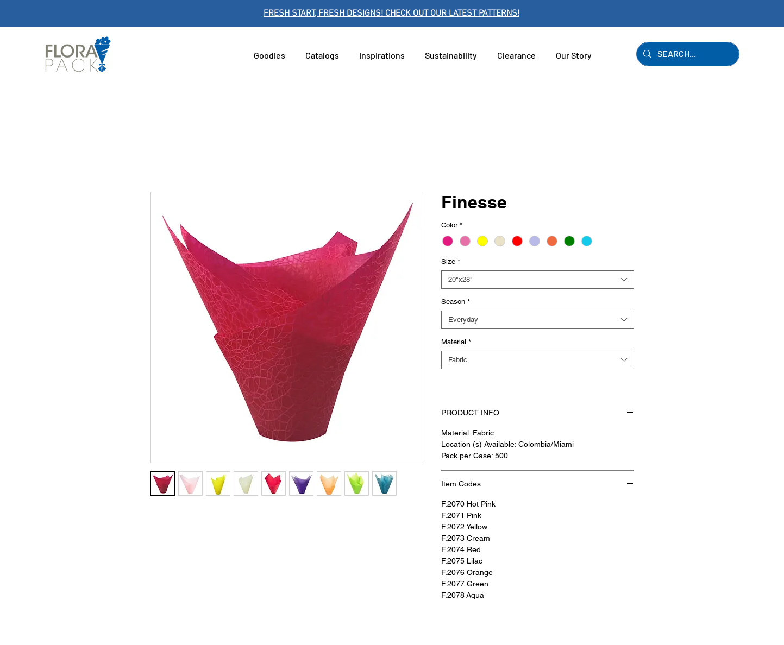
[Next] (727, 14)
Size (450, 261)
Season (455, 302)
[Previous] (57, 14)
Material (456, 342)
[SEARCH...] (686, 54)
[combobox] (537, 279)
